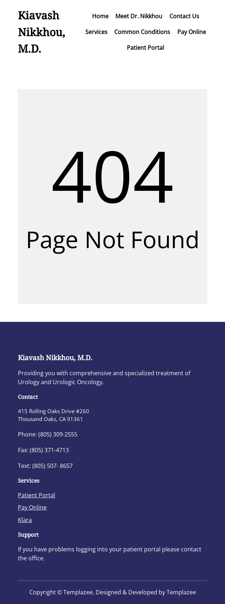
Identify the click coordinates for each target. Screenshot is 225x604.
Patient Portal (36, 495)
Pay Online (32, 507)
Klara (25, 520)
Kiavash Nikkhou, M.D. (41, 32)
